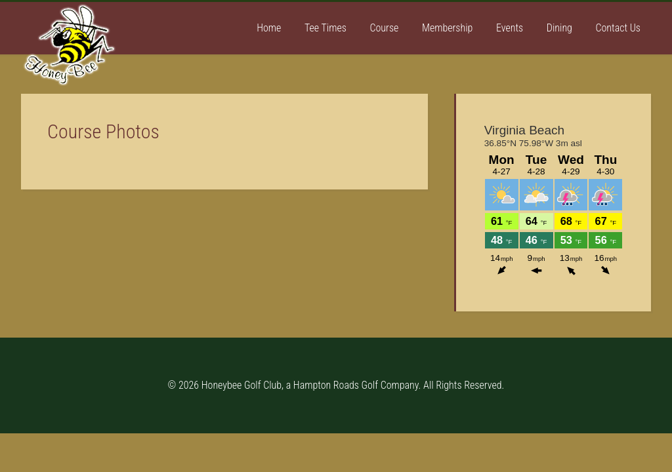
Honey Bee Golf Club (119, 54)
